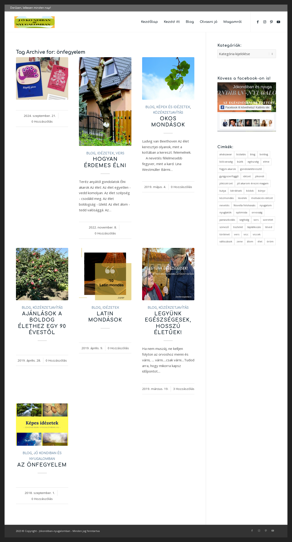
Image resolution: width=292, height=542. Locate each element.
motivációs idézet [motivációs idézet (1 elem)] (262, 198)
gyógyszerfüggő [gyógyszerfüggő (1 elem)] (229, 176)
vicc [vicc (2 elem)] (246, 234)
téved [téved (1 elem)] (268, 227)
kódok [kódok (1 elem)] (250, 190)
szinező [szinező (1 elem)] (224, 227)
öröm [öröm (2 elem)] (270, 241)
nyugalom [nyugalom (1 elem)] (266, 205)
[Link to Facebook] (257, 21)
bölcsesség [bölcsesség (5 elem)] (226, 161)
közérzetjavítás (168, 112)
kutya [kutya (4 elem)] (222, 190)
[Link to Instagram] (264, 21)
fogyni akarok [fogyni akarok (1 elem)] (227, 169)
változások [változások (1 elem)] (225, 241)
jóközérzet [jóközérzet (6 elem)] (226, 183)
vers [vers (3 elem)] (236, 234)
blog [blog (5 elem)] (252, 154)
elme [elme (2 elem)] (266, 161)
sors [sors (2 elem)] (255, 219)
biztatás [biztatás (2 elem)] (241, 154)
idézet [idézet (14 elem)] (247, 176)
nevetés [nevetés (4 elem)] (224, 205)
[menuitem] (149, 22)
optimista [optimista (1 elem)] (241, 212)
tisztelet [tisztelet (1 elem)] (238, 227)
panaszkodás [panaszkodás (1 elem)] (227, 219)
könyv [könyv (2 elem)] (261, 190)
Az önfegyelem (42, 465)
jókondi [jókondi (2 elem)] (259, 176)
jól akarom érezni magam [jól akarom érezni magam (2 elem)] (253, 183)
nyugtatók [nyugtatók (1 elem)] (225, 212)
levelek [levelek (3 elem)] (242, 198)
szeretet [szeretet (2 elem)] (268, 219)
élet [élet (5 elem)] (260, 241)
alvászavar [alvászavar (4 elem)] (225, 154)
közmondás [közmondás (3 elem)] (226, 198)
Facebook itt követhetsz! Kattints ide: (245, 107)
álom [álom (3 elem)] (250, 241)
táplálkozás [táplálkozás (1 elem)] (254, 227)
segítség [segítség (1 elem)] (244, 219)
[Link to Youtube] (278, 21)
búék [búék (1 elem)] (240, 161)
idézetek (105, 153)
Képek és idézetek (173, 107)
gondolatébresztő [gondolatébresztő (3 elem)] (251, 169)
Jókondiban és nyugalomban (259, 87)
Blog (90, 153)
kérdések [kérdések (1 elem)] (236, 190)
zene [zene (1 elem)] (240, 241)
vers (120, 153)
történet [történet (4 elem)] (224, 234)
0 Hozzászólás (42, 121)
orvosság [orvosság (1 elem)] (257, 212)
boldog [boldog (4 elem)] (264, 154)
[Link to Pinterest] (271, 21)
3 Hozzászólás (183, 389)
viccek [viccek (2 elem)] (257, 234)
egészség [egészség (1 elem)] (253, 161)
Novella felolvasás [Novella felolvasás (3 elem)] (244, 205)
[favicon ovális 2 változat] (34, 22)
